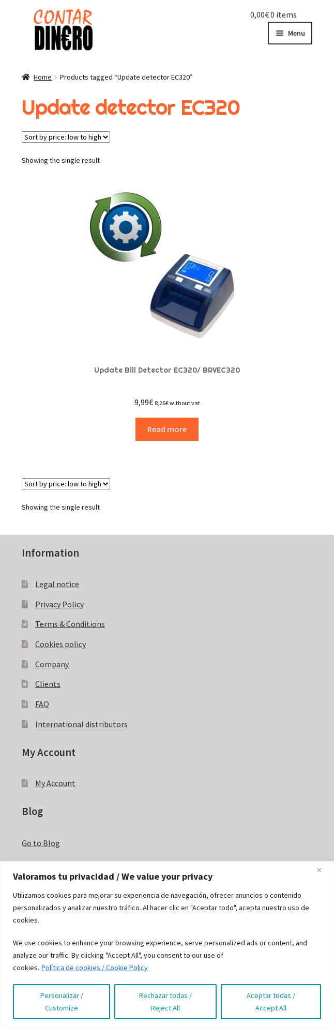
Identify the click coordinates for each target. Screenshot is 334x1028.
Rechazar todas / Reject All (165, 1001)
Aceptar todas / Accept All (271, 1001)
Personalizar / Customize (61, 1001)
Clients (47, 684)
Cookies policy (60, 644)
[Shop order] (66, 137)
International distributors (81, 724)
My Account (55, 783)
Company (52, 664)
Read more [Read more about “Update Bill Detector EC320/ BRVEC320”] (167, 429)
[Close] (323, 870)
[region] (167, 944)
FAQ (42, 704)
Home (43, 77)
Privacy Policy (59, 604)
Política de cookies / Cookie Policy (94, 967)
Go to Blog (41, 843)
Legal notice (57, 584)
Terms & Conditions (70, 624)
